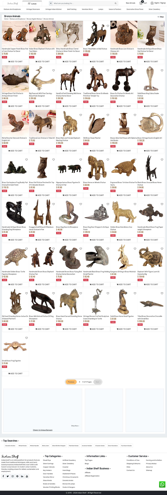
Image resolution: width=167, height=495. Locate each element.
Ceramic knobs (68, 480)
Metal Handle (34, 445)
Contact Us (131, 470)
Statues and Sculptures (12, 9)
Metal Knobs (23, 445)
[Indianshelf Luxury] (32, 3)
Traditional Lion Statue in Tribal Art (42, 138)
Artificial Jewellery (69, 460)
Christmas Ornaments (70, 477)
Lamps (100, 9)
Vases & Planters (115, 9)
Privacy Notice (151, 463)
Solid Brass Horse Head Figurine (122, 316)
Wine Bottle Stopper (59, 445)
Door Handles (48, 474)
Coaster (65, 467)
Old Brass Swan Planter (92, 138)
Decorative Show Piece (135, 9)
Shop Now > (75, 426)
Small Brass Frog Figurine (11, 361)
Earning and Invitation (154, 460)
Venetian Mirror (87, 9)
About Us (149, 467)
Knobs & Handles (49, 484)
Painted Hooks (74, 445)
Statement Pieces (69, 474)
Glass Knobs (47, 480)
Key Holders (47, 470)
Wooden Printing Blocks (51, 487)
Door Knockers (113, 445)
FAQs (128, 467)
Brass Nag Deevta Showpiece (67, 227)
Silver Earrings (48, 463)
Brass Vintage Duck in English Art (150, 138)
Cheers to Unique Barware (42, 430)
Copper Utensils (49, 467)
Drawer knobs (100, 445)
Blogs (87, 463)
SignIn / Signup (160, 3)
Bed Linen (45, 445)
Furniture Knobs (126, 445)
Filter (161, 17)
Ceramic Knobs (10, 445)
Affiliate (87, 472)
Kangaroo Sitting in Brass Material (123, 272)
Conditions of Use (133, 460)
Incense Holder (87, 445)
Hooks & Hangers (69, 487)
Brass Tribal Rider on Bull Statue (95, 49)
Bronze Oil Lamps (69, 484)
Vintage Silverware (33, 9)
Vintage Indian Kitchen (53, 9)
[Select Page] (80, 382)
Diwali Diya (47, 460)
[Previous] (71, 382)
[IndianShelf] (12, 3)
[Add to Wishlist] (26, 26)
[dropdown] (51, 3)
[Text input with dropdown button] (85, 3)
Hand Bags (66, 470)
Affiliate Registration (92, 476)
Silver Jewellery (154, 9)
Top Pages (88, 460)
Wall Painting (71, 9)
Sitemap (149, 470)
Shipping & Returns (133, 463)
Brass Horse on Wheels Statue (94, 183)
